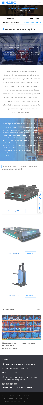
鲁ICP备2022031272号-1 (11, 398)
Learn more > (31, 211)
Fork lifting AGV (14, 296)
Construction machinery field (11, 22)
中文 (35, 2)
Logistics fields (11, 18)
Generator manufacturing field (32, 22)
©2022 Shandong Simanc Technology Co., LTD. (15, 395)
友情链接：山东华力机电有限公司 (14, 401)
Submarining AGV (13, 211)
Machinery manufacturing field (32, 18)
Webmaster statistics (23, 398)
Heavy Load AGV (13, 254)
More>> (39, 310)
